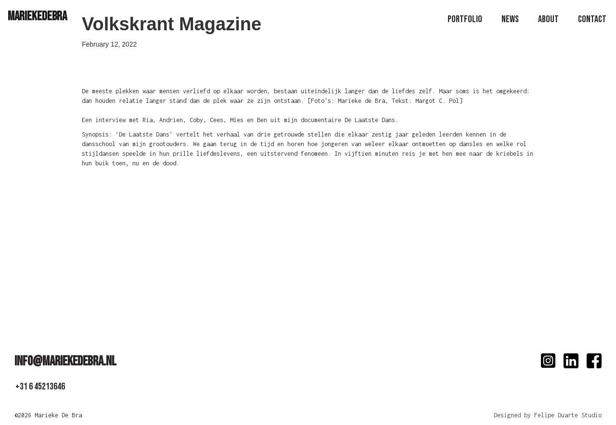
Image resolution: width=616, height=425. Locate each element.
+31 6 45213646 (40, 386)
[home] (37, 16)
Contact (592, 19)
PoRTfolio (465, 19)
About (548, 19)
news (510, 19)
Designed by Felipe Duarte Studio (548, 415)
